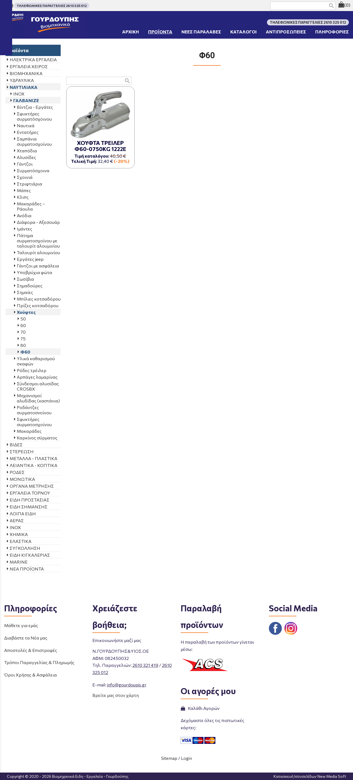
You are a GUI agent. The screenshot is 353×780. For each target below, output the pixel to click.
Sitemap (169, 758)
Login (186, 758)
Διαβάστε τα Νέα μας (25, 637)
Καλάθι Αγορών (200, 708)
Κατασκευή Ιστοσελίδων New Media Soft (310, 776)
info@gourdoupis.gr (126, 684)
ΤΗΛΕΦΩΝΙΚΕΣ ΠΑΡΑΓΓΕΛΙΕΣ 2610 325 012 (52, 5)
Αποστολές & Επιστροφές (30, 650)
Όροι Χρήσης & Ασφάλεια (30, 674)
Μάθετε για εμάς (21, 625)
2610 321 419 (145, 665)
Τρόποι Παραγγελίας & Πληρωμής (39, 662)
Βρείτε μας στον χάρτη (115, 695)
